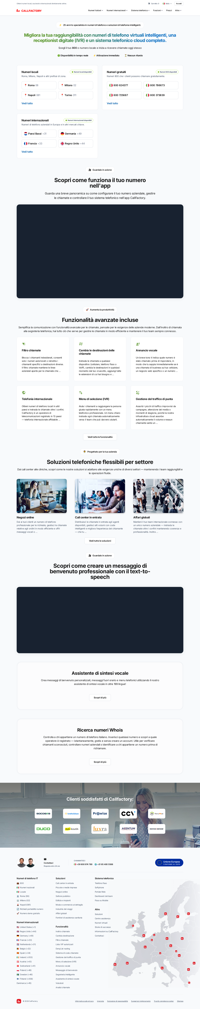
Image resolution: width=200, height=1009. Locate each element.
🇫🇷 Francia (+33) (24, 940)
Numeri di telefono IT (27, 878)
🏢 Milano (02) (23, 900)
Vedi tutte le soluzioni (100, 540)
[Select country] (167, 3)
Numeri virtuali (101, 923)
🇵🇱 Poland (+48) (24, 970)
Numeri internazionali (27, 922)
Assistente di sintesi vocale (67, 979)
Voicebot (59, 983)
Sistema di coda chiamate (67, 953)
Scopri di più (100, 697)
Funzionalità (62, 926)
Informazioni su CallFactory (106, 931)
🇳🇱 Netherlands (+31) (26, 944)
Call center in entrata (65, 883)
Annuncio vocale (63, 966)
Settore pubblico (63, 896)
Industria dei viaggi (64, 909)
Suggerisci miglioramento (140, 1001)
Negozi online (62, 892)
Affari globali (61, 913)
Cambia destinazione (65, 936)
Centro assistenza (102, 918)
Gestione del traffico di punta (68, 957)
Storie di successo (103, 927)
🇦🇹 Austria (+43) (24, 961)
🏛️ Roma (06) (23, 896)
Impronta (100, 1001)
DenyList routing (63, 948)
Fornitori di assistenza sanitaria (69, 917)
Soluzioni (60, 878)
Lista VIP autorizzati (64, 944)
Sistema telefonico (104, 878)
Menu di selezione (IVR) (66, 961)
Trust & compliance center (164, 1001)
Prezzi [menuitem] (169, 10)
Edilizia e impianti (63, 900)
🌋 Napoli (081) (24, 905)
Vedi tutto (27, 103)
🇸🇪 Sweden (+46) (25, 974)
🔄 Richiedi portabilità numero (30, 909)
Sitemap (180, 1001)
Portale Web (100, 892)
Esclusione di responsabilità (117, 1001)
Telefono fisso (101, 883)
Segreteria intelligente (65, 974)
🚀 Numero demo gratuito (28, 913)
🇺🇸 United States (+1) (26, 927)
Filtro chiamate (62, 940)
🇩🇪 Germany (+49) (25, 936)
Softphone (99, 887)
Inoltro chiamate (63, 931)
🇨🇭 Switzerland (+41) (26, 966)
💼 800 (20, 883)
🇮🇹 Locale (21, 892)
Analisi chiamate (63, 987)
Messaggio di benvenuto (66, 970)
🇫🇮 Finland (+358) (25, 979)
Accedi (179, 4)
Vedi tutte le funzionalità (100, 437)
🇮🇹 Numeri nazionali (25, 887)
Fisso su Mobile (101, 900)
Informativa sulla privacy (84, 1001)
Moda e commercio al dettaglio (69, 905)
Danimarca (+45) (24, 983)
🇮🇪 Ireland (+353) (24, 957)
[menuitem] (96, 10)
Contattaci (99, 936)
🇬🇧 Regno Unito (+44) (26, 931)
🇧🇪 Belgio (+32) (24, 948)
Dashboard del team (104, 896)
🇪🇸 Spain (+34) (23, 953)
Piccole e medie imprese (66, 887)
